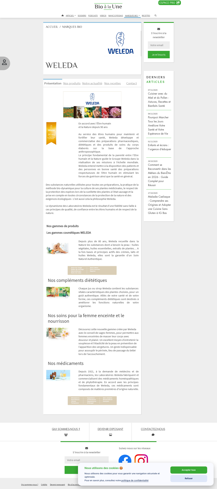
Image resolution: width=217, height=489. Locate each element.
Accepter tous (189, 470)
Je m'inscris (158, 54)
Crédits (44, 484)
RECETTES (146, 15)
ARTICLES (70, 15)
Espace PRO (169, 3)
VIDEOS (103, 15)
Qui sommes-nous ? (29, 484)
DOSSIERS (82, 15)
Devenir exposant (57, 484)
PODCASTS (93, 15)
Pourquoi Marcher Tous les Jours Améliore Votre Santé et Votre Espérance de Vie (158, 125)
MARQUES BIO (131, 15)
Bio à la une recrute (76, 484)
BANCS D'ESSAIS (115, 15)
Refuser (189, 478)
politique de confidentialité (135, 480)
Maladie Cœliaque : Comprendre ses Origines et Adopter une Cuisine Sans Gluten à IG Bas (159, 205)
